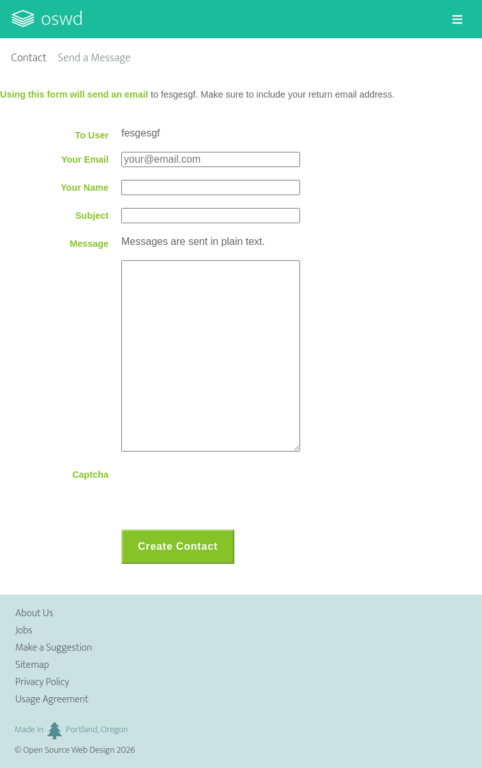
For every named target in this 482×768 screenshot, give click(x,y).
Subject (92, 215)
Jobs (24, 630)
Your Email (85, 159)
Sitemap (32, 665)
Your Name (85, 187)
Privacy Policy (42, 682)
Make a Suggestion (53, 647)
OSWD (62, 19)
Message (89, 244)
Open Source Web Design (68, 750)
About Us (34, 613)
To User (92, 135)
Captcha (90, 474)
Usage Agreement (52, 699)
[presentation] (218, 492)
